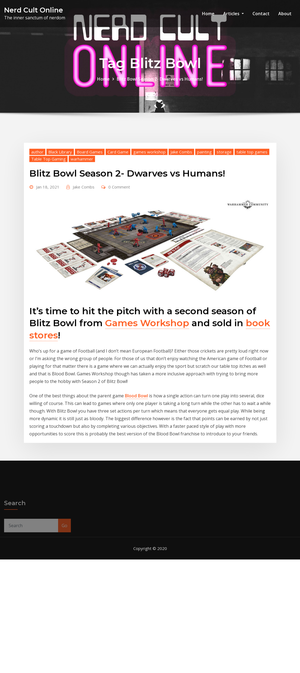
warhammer (82, 200)
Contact (261, 14)
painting (204, 193)
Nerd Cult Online (33, 10)
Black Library (60, 193)
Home (208, 14)
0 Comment (119, 228)
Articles (233, 14)
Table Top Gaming (48, 200)
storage (224, 193)
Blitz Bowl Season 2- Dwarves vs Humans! (160, 83)
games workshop (149, 193)
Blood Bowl (136, 438)
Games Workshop (147, 364)
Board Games (90, 193)
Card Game (118, 193)
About (285, 14)
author (37, 193)
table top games (251, 193)
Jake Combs (181, 193)
